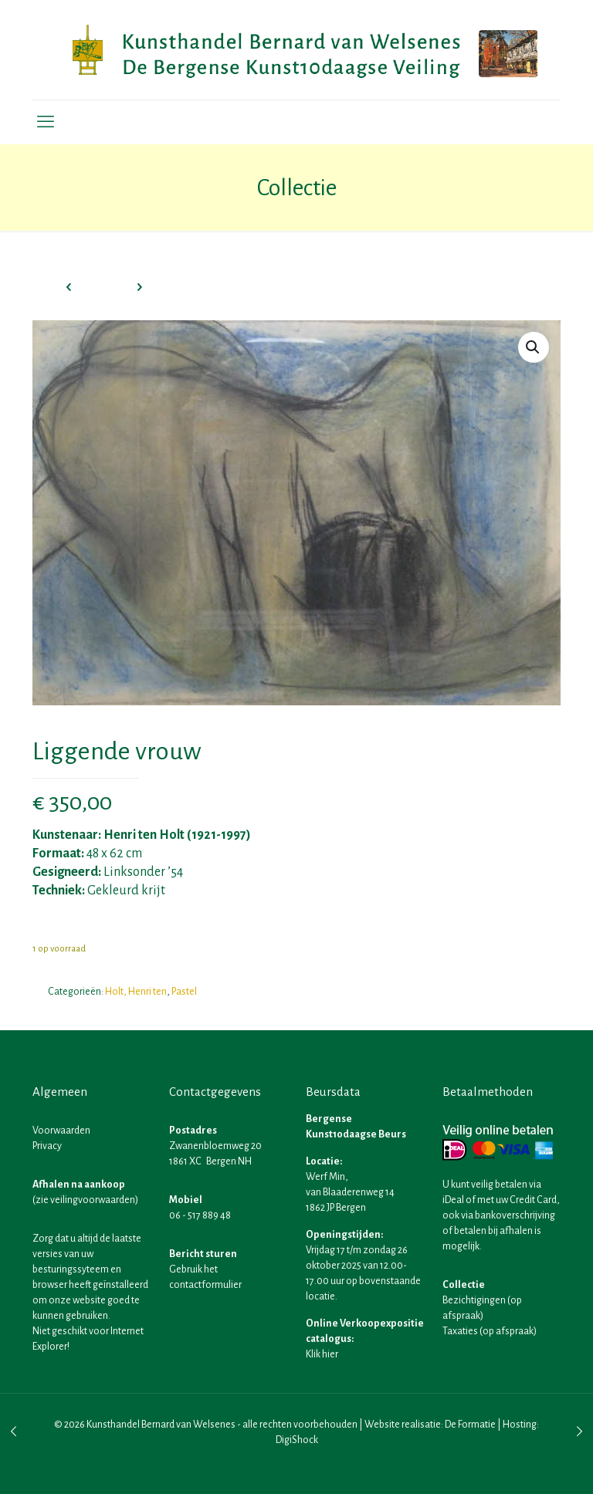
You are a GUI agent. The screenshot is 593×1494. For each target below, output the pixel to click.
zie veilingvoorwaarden (85, 1200)
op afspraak (508, 1331)
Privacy (47, 1146)
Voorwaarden (61, 1130)
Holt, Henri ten (136, 991)
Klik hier (322, 1354)
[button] (533, 347)
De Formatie (470, 1424)
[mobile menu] (45, 122)
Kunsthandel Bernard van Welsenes (161, 1424)
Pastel (184, 991)
